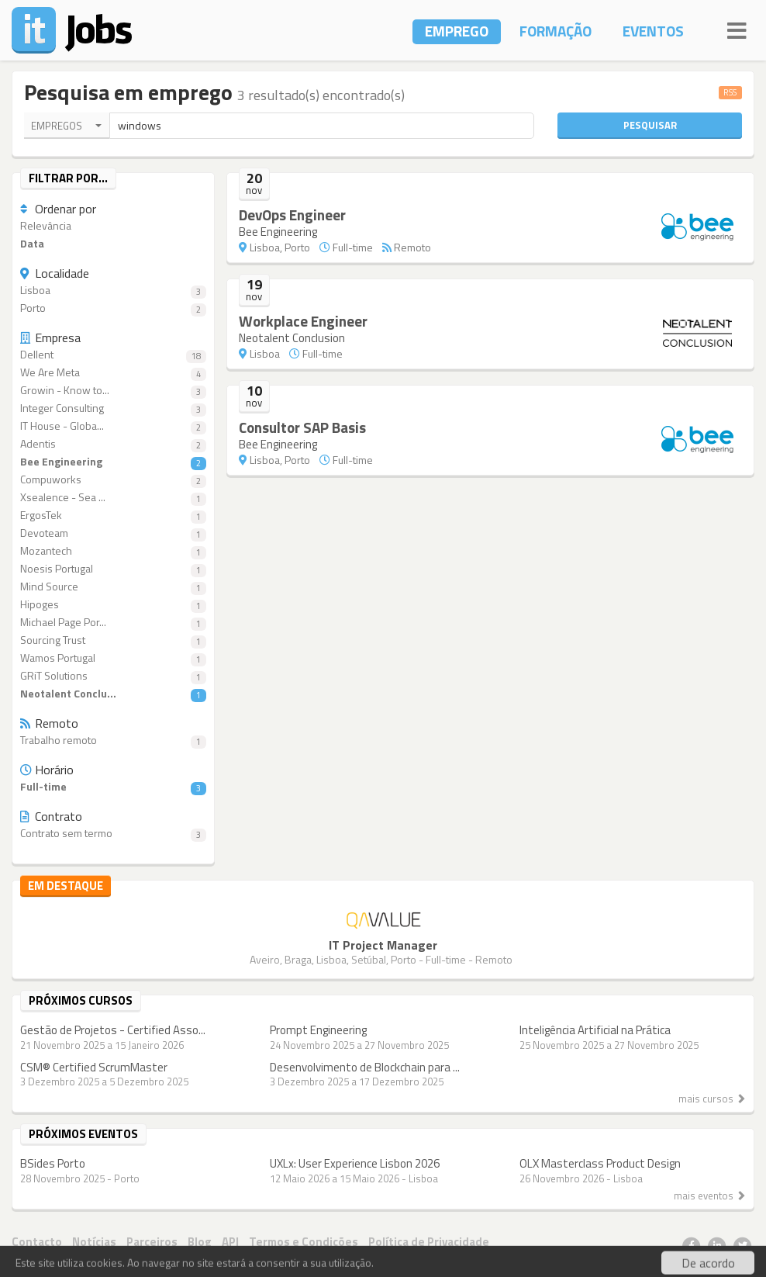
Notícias (94, 1242)
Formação (555, 30)
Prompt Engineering (318, 1030)
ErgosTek (113, 515)
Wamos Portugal (113, 658)
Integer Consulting (113, 408)
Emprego (456, 30)
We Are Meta (113, 373)
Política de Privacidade (428, 1242)
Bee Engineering (113, 462)
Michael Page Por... (113, 623)
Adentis (113, 444)
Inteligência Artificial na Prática (595, 1030)
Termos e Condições (303, 1242)
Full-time (113, 787)
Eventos (653, 30)
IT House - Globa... (113, 426)
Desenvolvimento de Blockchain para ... (365, 1067)
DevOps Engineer (292, 214)
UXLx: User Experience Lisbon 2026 (355, 1163)
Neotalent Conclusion (292, 338)
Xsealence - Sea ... (113, 498)
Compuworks (113, 480)
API (230, 1242)
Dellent (113, 355)
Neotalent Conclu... (113, 694)
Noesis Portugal (113, 569)
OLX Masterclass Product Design (600, 1163)
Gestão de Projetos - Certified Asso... (112, 1030)
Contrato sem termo (113, 834)
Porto (113, 308)
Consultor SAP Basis (302, 427)
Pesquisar (650, 125)
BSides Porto (52, 1163)
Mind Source (113, 587)
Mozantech (113, 551)
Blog (200, 1242)
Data (32, 244)
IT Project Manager (383, 945)
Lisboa (113, 291)
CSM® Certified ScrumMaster (93, 1067)
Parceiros (152, 1242)
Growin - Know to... (113, 391)
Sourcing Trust (113, 640)
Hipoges (113, 605)
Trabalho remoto (113, 740)
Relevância (45, 226)
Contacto (37, 1242)
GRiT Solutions (113, 676)
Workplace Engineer (303, 321)
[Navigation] (736, 28)
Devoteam (113, 533)
